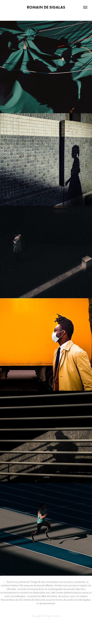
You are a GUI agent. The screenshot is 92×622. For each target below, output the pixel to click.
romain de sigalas (46, 7)
